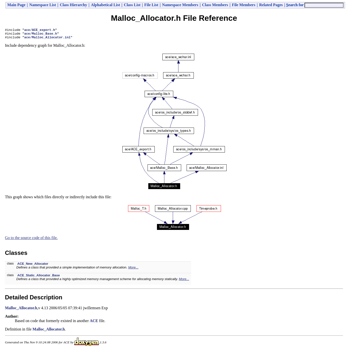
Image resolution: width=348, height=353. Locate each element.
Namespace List (42, 5)
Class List (132, 5)
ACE (94, 323)
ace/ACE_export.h (39, 30)
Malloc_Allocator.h (21, 310)
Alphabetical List (105, 5)
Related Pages (271, 5)
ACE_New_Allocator (32, 266)
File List (151, 5)
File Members (243, 5)
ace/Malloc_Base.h (40, 35)
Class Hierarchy (73, 5)
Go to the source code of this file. (31, 240)
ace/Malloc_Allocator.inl (47, 39)
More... (133, 269)
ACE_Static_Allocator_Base (38, 277)
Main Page (16, 5)
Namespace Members (180, 5)
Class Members (215, 5)
